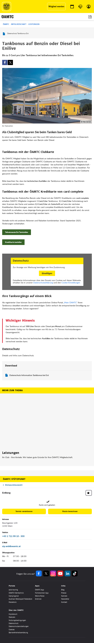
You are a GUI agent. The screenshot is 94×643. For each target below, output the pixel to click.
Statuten (12, 617)
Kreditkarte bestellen (13, 242)
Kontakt (64, 602)
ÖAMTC (6, 24)
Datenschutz (13, 624)
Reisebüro (12, 602)
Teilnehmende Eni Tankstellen (16, 232)
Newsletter (65, 599)
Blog (62, 590)
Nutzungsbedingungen (17, 620)
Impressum (13, 614)
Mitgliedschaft (18, 24)
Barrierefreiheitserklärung (18, 633)
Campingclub (14, 596)
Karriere (64, 596)
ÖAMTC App (39, 590)
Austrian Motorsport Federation (20, 599)
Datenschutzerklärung (43, 282)
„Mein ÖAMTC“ (70, 302)
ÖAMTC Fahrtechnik (16, 593)
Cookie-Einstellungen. (70, 282)
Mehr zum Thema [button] (12, 390)
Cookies (12, 630)
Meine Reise (39, 596)
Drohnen (38, 599)
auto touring (13, 590)
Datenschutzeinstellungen (19, 627)
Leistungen (34, 24)
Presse (63, 593)
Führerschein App (42, 593)
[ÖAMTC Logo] (6, 6)
